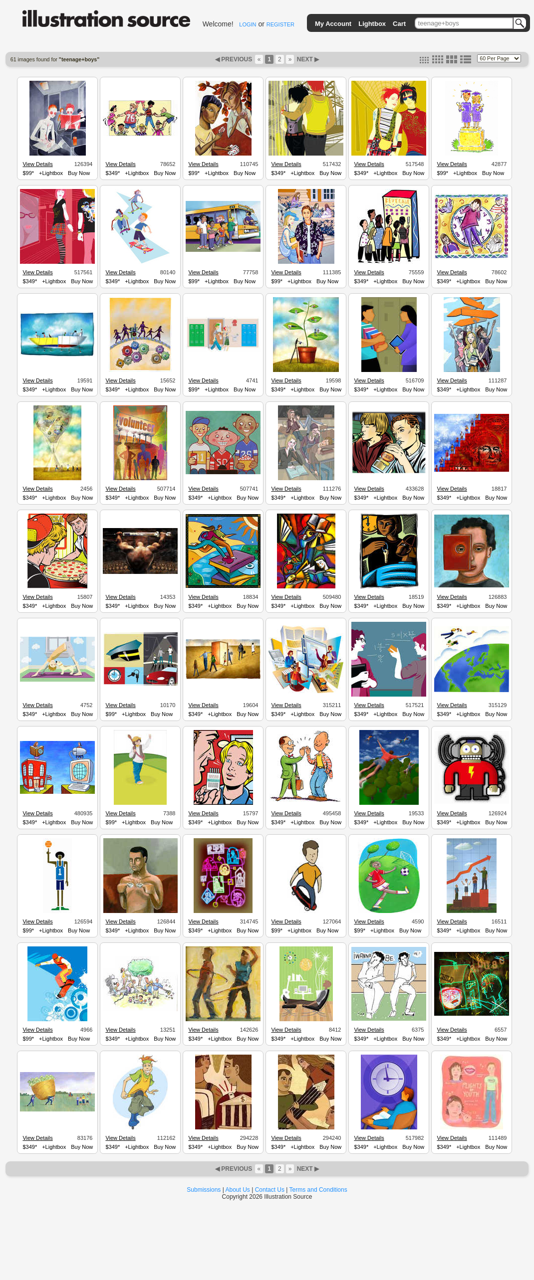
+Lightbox (51, 173)
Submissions (204, 1189)
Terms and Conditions (318, 1189)
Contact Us (269, 1189)
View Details (37, 164)
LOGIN (247, 24)
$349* (112, 173)
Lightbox (372, 23)
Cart (399, 23)
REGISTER (280, 24)
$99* (28, 173)
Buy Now (79, 173)
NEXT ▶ (307, 59)
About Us (238, 1189)
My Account (333, 23)
